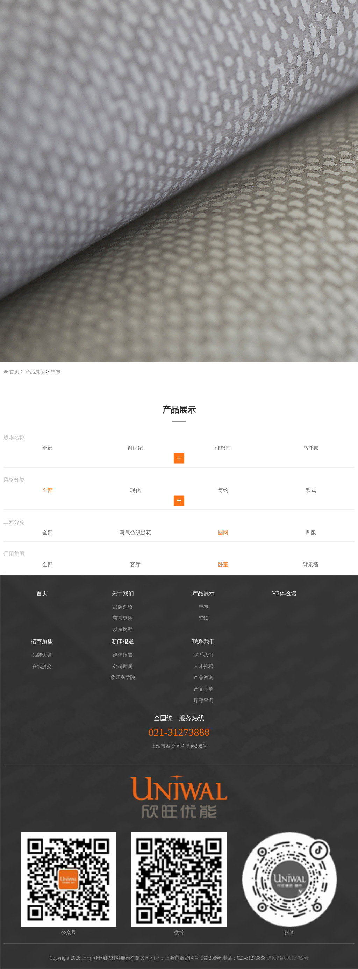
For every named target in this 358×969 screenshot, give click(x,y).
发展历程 (123, 629)
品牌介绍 (123, 607)
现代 (135, 549)
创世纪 (135, 507)
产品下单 (203, 689)
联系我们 (203, 641)
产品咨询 (203, 677)
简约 (223, 549)
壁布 (55, 372)
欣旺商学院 (122, 677)
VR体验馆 (284, 593)
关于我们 (123, 593)
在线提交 (42, 666)
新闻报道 (123, 641)
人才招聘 (203, 666)
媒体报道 (123, 654)
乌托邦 (310, 507)
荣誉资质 (123, 618)
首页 (11, 372)
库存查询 (203, 700)
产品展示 (35, 372)
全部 (47, 507)
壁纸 (203, 618)
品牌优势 (42, 654)
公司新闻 (123, 666)
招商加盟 (42, 641)
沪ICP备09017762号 (288, 958)
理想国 (223, 507)
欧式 (311, 549)
